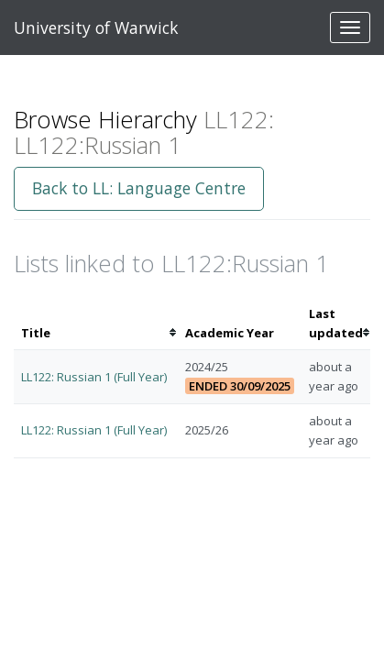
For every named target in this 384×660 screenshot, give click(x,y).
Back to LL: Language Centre (139, 188)
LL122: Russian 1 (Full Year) (94, 376)
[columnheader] (96, 323)
